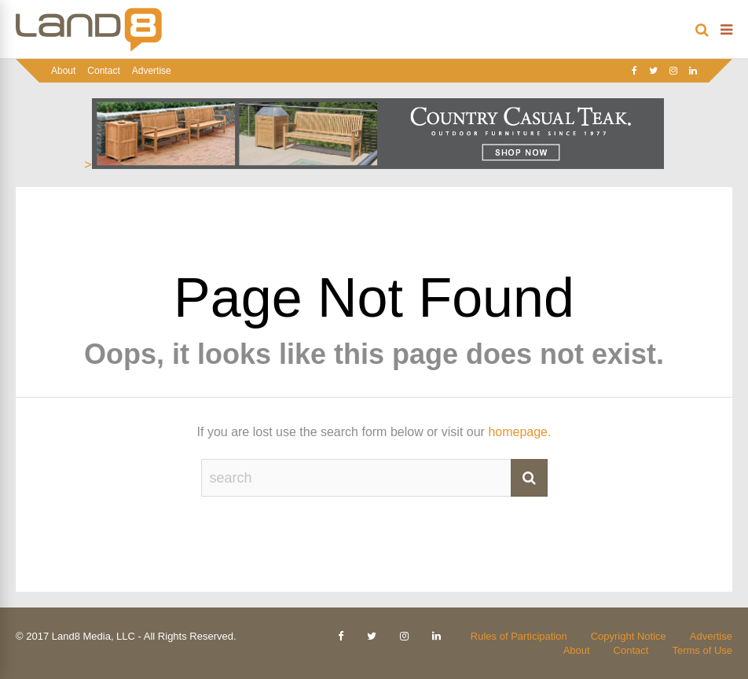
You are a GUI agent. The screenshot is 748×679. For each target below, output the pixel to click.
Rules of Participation (519, 636)
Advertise (151, 70)
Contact (103, 70)
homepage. (519, 432)
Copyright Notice (628, 636)
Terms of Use (702, 650)
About (63, 70)
